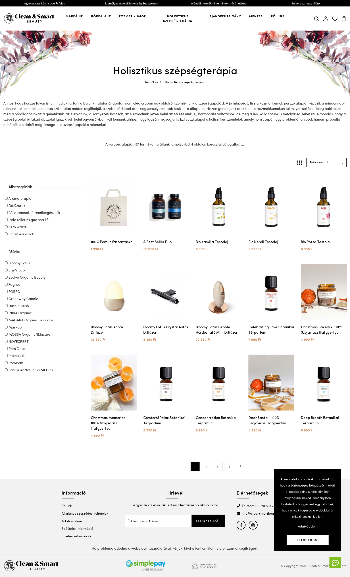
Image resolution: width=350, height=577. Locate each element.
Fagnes (12, 284)
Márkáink (74, 16)
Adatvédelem (72, 521)
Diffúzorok (15, 205)
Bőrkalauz (101, 16)
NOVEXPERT (17, 341)
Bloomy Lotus (17, 263)
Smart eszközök (19, 234)
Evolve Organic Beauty (25, 277)
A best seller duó (157, 242)
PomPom (14, 362)
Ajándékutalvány (225, 16)
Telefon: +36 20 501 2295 (258, 505)
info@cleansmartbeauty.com (261, 513)
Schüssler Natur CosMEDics (29, 370)
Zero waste (16, 226)
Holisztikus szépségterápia (177, 18)
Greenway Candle (21, 298)
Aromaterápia (18, 198)
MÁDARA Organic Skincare (29, 320)
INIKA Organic (18, 312)
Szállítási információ (77, 528)
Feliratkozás (208, 521)
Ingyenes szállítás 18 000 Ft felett (44, 3)
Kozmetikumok (132, 16)
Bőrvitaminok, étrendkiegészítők (32, 212)
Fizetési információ (76, 536)
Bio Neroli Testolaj (263, 242)
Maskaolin (15, 327)
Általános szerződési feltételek (85, 513)
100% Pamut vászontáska (112, 242)
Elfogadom (307, 540)
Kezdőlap (154, 82)
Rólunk (277, 16)
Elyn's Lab (15, 270)
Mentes (256, 16)
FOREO (12, 291)
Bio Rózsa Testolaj (316, 242)
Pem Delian (16, 348)
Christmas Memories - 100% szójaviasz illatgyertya (109, 423)
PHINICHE (15, 355)
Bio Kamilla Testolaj (212, 242)
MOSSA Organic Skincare (27, 334)
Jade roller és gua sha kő (26, 219)
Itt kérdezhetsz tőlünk (306, 3)
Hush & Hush (17, 305)
